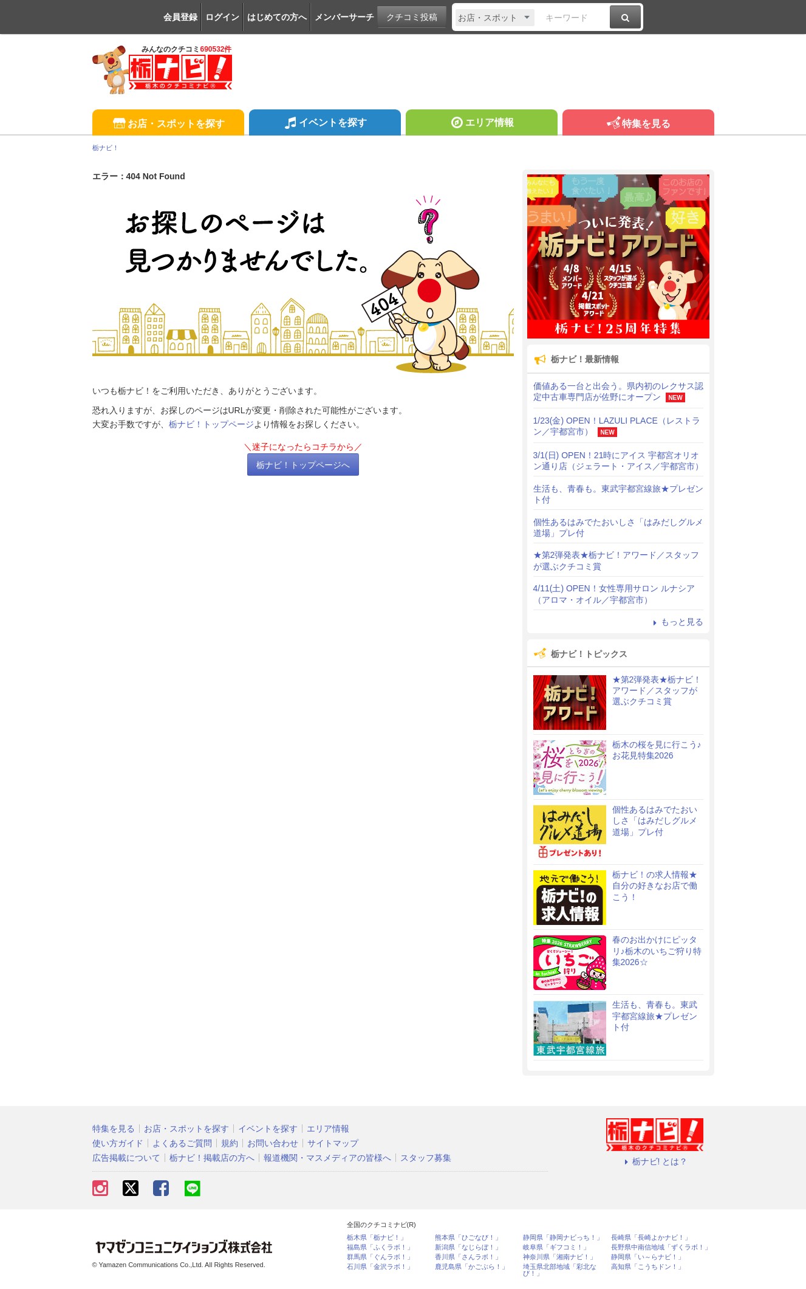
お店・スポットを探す (168, 124)
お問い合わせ (272, 1143)
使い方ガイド (117, 1143)
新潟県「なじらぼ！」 (468, 1247)
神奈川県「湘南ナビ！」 (559, 1257)
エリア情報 (481, 124)
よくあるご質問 (182, 1143)
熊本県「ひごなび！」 (468, 1237)
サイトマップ (332, 1143)
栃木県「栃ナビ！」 (377, 1237)
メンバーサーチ (344, 17)
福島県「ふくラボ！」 (380, 1247)
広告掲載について (126, 1158)
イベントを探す (324, 124)
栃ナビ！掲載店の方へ (211, 1158)
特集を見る (638, 124)
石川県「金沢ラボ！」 (380, 1266)
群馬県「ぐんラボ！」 (380, 1257)
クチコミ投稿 (411, 17)
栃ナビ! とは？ (654, 1161)
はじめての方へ (277, 17)
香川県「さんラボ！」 (468, 1257)
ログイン (222, 17)
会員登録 (180, 17)
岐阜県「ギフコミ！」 (556, 1247)
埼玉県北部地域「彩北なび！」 (559, 1270)
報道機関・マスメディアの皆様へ (327, 1158)
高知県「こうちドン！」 (648, 1266)
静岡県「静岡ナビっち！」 (563, 1237)
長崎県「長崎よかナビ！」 (651, 1237)
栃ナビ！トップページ (211, 424)
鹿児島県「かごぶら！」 (471, 1266)
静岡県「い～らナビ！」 (648, 1257)
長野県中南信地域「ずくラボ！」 (661, 1247)
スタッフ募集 (425, 1158)
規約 (229, 1143)
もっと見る (676, 622)
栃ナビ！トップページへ (303, 465)
